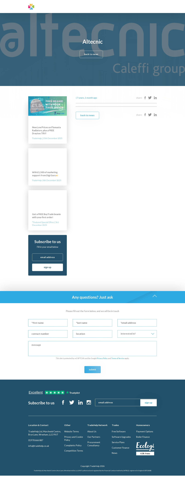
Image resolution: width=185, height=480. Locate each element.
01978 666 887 (35, 444)
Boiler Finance (143, 441)
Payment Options (144, 436)
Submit (92, 369)
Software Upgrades (121, 441)
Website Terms (71, 436)
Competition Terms (73, 455)
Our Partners (93, 441)
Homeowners (92, 6)
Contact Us (108, 6)
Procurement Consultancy (93, 448)
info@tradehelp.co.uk (38, 450)
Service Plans (118, 446)
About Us (91, 436)
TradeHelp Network (60, 6)
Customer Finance (120, 452)
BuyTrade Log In (147, 6)
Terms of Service (117, 358)
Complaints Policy (73, 449)
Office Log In (126, 6)
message (92, 348)
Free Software (119, 436)
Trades (78, 6)
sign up (47, 267)
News (114, 457)
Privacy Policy (102, 358)
